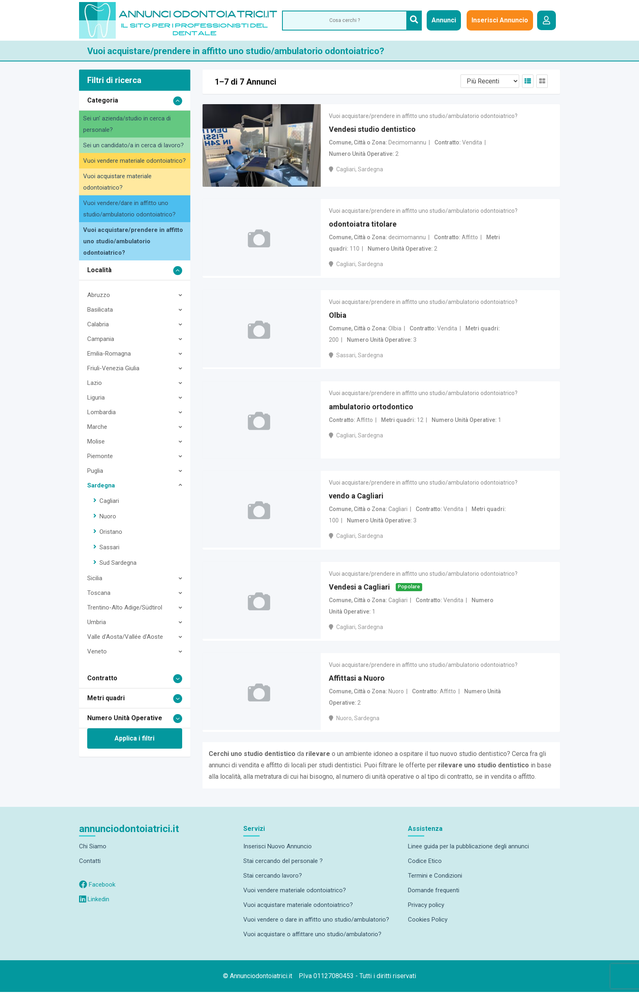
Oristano (110, 531)
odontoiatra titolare (363, 224)
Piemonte (100, 456)
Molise (96, 441)
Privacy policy (426, 907)
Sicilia (94, 578)
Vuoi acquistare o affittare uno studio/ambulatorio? (312, 936)
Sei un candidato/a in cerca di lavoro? (133, 145)
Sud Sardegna (118, 562)
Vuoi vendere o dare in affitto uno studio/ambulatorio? (316, 921)
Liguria (96, 397)
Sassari (109, 547)
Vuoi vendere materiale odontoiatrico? (134, 160)
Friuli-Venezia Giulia (113, 368)
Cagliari (109, 501)
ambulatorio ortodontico (371, 408)
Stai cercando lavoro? (272, 877)
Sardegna (101, 485)
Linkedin (94, 901)
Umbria (96, 622)
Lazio (94, 383)
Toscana (98, 592)
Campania (100, 339)
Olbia (337, 316)
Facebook (97, 886)
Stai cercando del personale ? (283, 863)
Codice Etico (425, 863)
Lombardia (101, 412)
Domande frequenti (433, 892)
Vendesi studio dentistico (372, 129)
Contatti (90, 863)
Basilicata (100, 309)
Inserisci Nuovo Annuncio (277, 848)
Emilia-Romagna (109, 353)
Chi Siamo (92, 848)
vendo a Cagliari (356, 497)
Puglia (95, 470)
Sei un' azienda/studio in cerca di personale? (127, 124)
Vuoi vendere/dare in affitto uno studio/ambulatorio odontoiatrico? (129, 208)
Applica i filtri (134, 738)
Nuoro (107, 516)
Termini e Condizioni (435, 877)
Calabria (98, 324)
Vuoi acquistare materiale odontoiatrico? (117, 182)
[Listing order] (490, 81)
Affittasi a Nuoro (357, 680)
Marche (97, 426)
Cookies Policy (427, 921)
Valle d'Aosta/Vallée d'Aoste (125, 636)
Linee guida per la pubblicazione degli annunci (468, 848)
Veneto (97, 651)
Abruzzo (98, 295)
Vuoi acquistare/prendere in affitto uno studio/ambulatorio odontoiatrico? (133, 241)
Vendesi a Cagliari (359, 588)
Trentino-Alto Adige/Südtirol (124, 607)
